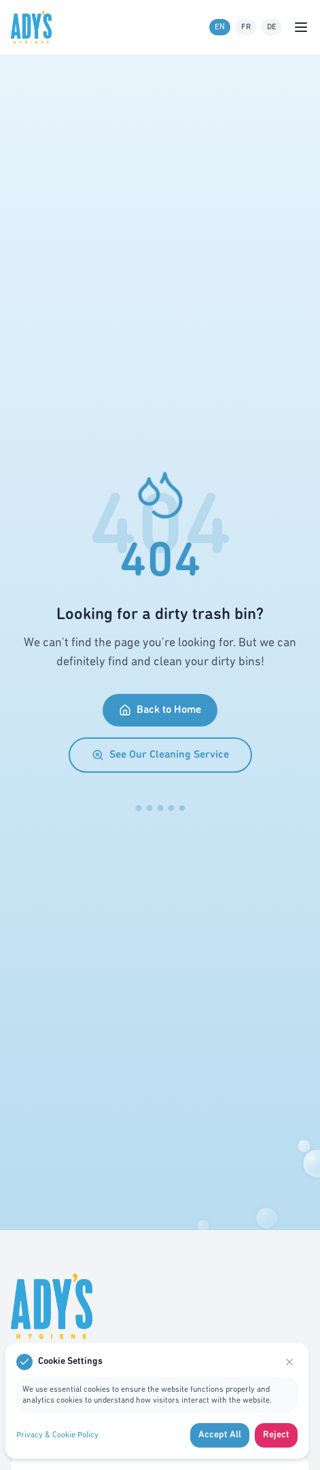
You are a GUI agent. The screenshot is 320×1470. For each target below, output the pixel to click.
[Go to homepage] (34, 27)
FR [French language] (246, 27)
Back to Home (160, 710)
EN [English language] (220, 27)
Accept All (219, 1435)
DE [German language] (272, 27)
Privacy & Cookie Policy (57, 1435)
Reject (276, 1435)
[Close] (289, 1362)
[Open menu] (301, 27)
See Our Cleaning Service (160, 755)
